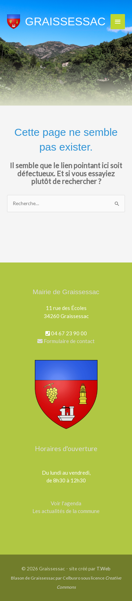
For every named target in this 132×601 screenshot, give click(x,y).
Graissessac (65, 21)
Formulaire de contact (66, 341)
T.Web (103, 568)
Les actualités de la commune (66, 511)
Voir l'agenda (66, 503)
